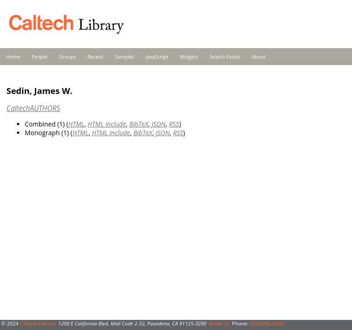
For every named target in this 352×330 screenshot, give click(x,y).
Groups (67, 56)
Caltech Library (37, 323)
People (40, 56)
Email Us (219, 323)
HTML (76, 124)
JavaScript (157, 56)
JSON (158, 124)
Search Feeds (224, 56)
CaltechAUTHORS (33, 108)
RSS (174, 124)
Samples (124, 56)
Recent (96, 56)
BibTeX (138, 124)
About (259, 56)
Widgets (189, 56)
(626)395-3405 (267, 323)
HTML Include (107, 124)
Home (13, 56)
